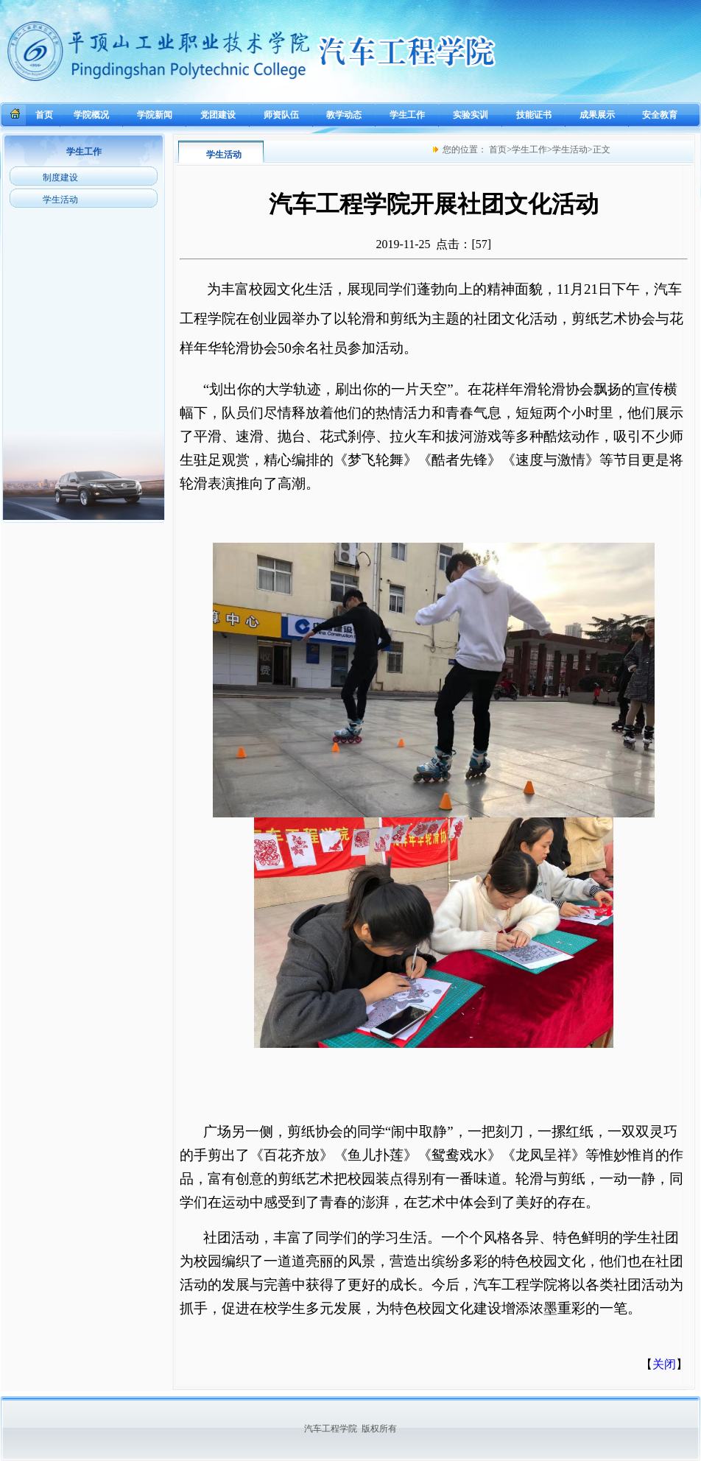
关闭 (664, 1364)
